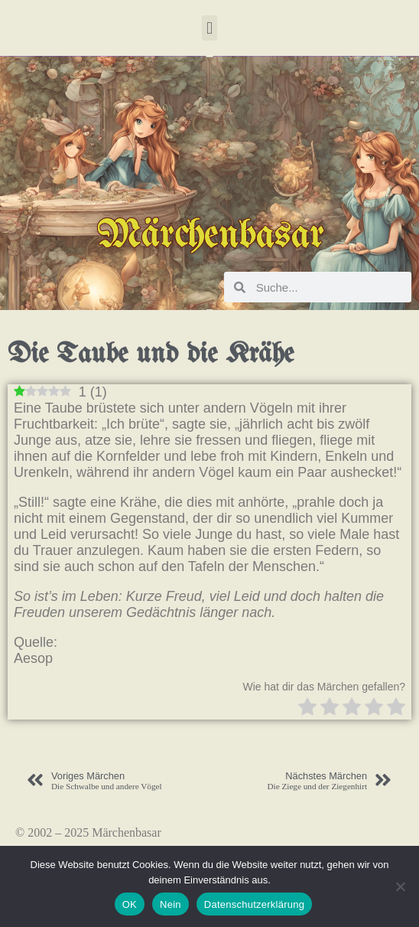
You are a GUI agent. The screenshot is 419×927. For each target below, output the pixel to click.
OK (129, 904)
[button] (209, 28)
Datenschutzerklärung (254, 904)
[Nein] (400, 886)
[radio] (307, 708)
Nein (170, 904)
